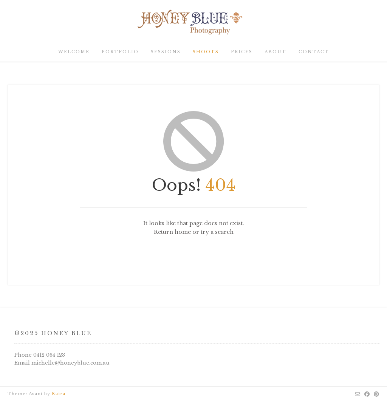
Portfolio (120, 51)
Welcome (74, 51)
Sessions (166, 51)
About (275, 51)
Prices (241, 51)
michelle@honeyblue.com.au (70, 363)
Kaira (58, 393)
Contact (314, 51)
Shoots (206, 51)
